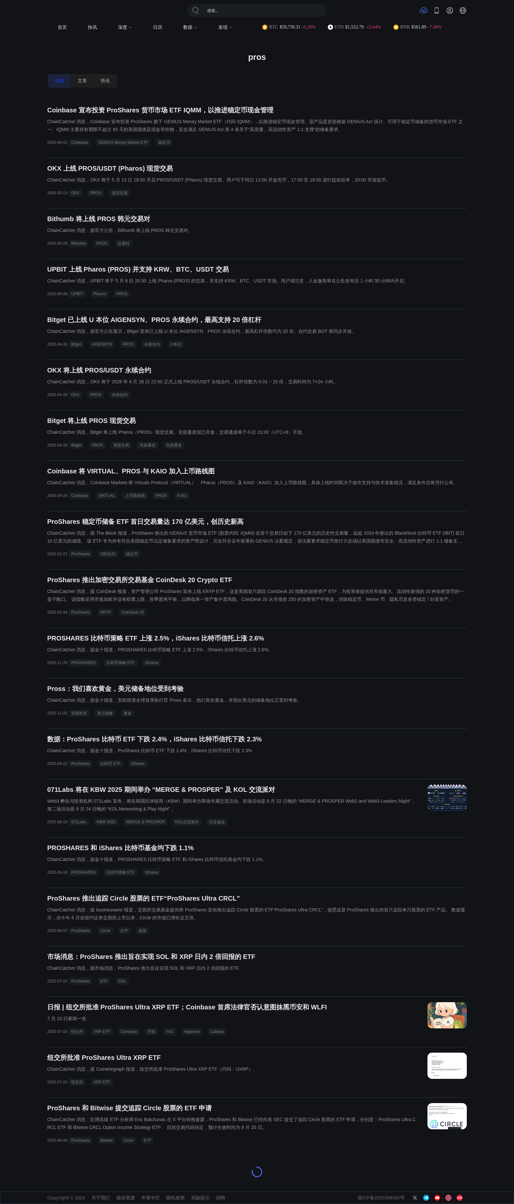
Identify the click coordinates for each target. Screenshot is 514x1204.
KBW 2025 (106, 822)
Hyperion (192, 1031)
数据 (190, 27)
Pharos (99, 294)
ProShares (80, 554)
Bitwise (106, 1140)
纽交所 (77, 1031)
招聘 (220, 1197)
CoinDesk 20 (132, 612)
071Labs (78, 822)
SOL (122, 981)
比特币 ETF (110, 763)
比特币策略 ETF (121, 662)
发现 (225, 27)
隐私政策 (175, 1197)
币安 (151, 1031)
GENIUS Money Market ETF (123, 142)
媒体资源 (125, 1197)
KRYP (105, 612)
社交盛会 (217, 822)
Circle (105, 930)
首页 (62, 27)
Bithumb (78, 243)
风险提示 (200, 1197)
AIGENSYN (102, 344)
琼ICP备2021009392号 (381, 1197)
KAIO (182, 495)
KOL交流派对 (187, 822)
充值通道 (147, 445)
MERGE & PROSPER (145, 822)
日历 (157, 27)
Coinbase (79, 142)
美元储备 (105, 713)
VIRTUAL (106, 495)
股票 (143, 930)
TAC (169, 1031)
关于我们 (100, 1197)
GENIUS (107, 554)
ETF (124, 930)
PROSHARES (83, 662)
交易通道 (174, 445)
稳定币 (164, 142)
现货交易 (120, 193)
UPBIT (77, 294)
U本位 (175, 344)
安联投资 (79, 713)
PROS (95, 193)
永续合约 (152, 344)
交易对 (123, 243)
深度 (125, 27)
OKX (75, 193)
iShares (152, 662)
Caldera (217, 1031)
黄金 (127, 713)
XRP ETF (101, 1031)
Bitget (76, 344)
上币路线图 (135, 495)
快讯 (92, 27)
